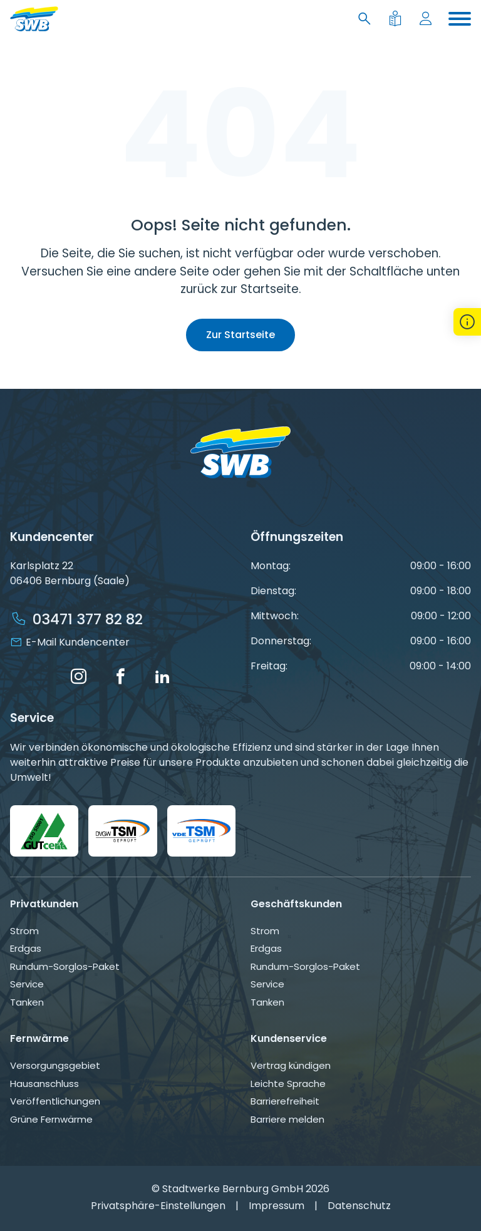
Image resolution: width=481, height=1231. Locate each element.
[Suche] (367, 19)
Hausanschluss (44, 1083)
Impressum (276, 1205)
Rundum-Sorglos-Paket (65, 966)
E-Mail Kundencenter (78, 642)
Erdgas (25, 948)
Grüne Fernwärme (51, 1119)
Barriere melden (287, 1119)
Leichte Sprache (288, 1083)
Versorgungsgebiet (55, 1065)
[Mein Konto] (428, 19)
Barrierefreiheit (285, 1101)
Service (27, 984)
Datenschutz (359, 1205)
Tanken (27, 1002)
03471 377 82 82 (88, 619)
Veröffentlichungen (55, 1101)
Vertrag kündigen (291, 1065)
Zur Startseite (240, 334)
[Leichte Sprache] (397, 19)
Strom (24, 930)
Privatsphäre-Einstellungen (158, 1205)
